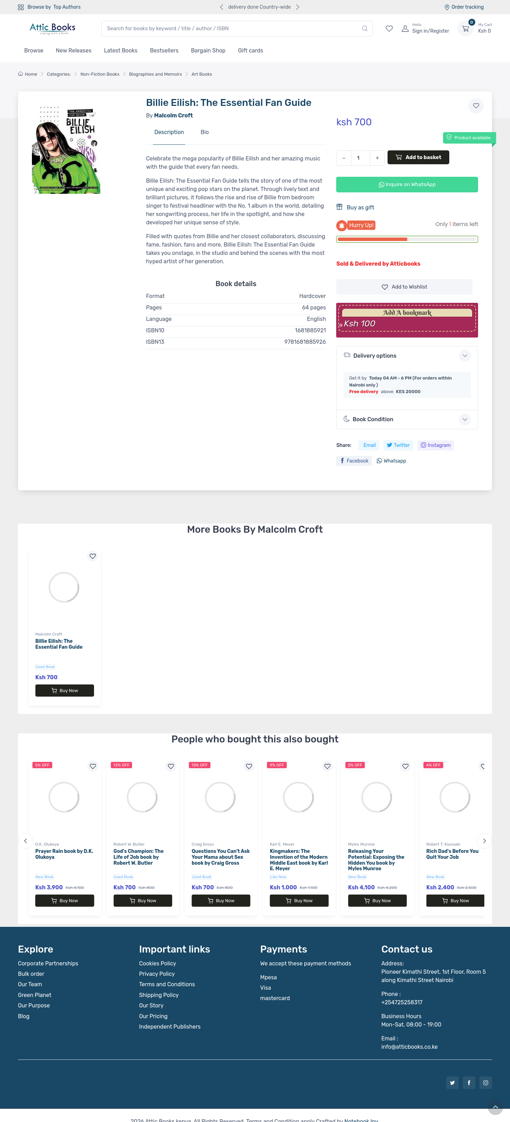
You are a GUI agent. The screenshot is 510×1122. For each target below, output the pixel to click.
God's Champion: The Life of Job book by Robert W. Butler (138, 851)
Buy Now (64, 690)
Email (370, 445)
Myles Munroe (361, 838)
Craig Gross (203, 838)
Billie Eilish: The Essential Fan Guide (59, 644)
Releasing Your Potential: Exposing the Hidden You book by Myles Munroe (376, 853)
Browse (33, 50)
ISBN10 (155, 330)
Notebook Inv (361, 1109)
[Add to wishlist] (476, 106)
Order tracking (464, 7)
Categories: (59, 74)
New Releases (74, 50)
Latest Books (121, 50)
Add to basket (418, 157)
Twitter (398, 445)
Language (159, 319)
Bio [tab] (205, 132)
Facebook (354, 461)
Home (27, 74)
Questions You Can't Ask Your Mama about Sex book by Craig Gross (221, 851)
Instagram (436, 445)
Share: (343, 445)
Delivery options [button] (369, 355)
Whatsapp (391, 461)
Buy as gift (355, 207)
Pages (154, 307)
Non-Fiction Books (99, 74)
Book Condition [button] (368, 419)
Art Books (202, 74)
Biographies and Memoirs (155, 74)
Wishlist (404, 287)
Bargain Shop (208, 50)
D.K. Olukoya (47, 838)
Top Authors (66, 7)
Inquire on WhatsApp (407, 184)
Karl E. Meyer (282, 838)
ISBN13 (155, 342)
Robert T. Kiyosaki (443, 838)
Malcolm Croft (48, 634)
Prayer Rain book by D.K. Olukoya (64, 848)
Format (155, 296)
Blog (23, 1003)
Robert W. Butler (129, 838)
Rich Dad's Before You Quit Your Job (452, 848)
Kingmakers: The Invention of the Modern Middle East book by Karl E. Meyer (299, 853)
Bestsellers (164, 50)
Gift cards (250, 50)
